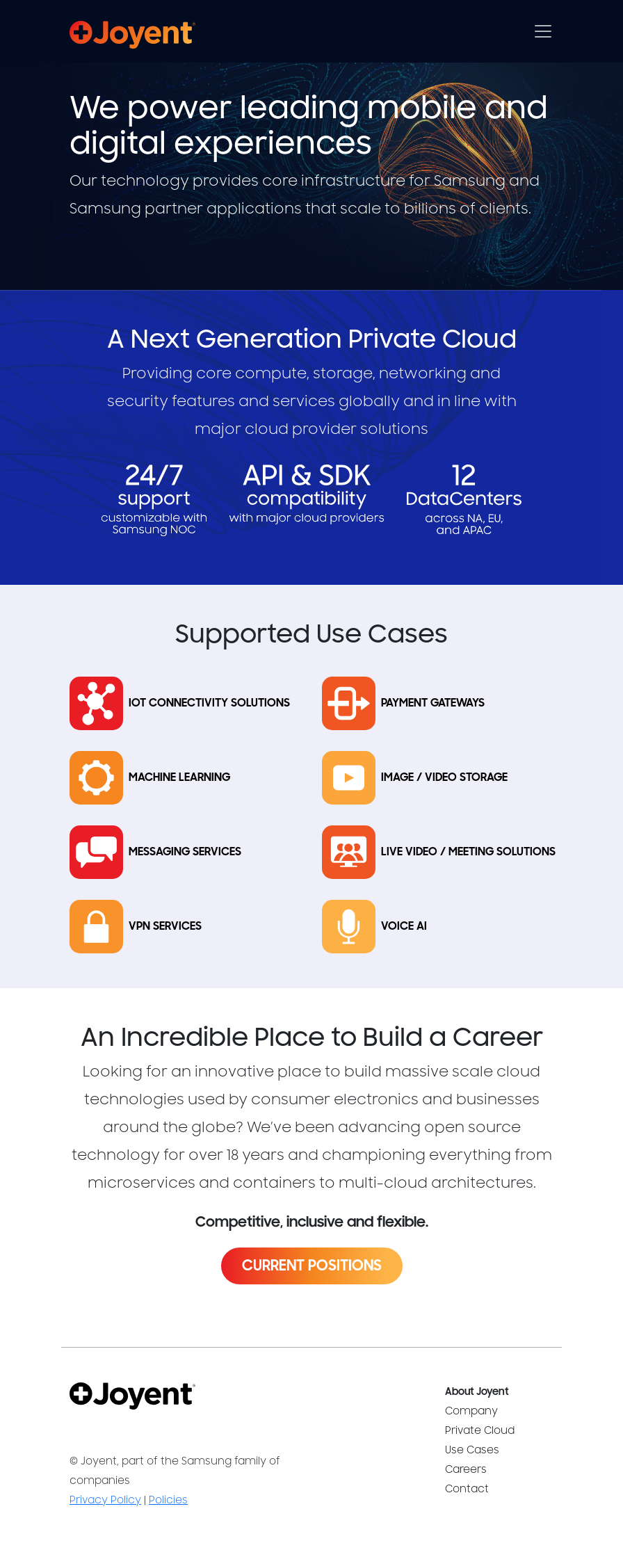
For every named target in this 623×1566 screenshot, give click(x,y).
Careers (466, 1470)
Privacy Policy (105, 1500)
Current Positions (312, 1266)
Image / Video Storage (444, 777)
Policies (168, 1500)
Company (471, 1411)
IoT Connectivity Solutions (209, 703)
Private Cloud (480, 1431)
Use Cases (472, 1450)
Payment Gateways (433, 703)
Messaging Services (185, 852)
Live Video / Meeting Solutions (468, 852)
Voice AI (404, 926)
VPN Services (165, 926)
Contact (467, 1489)
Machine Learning (179, 777)
